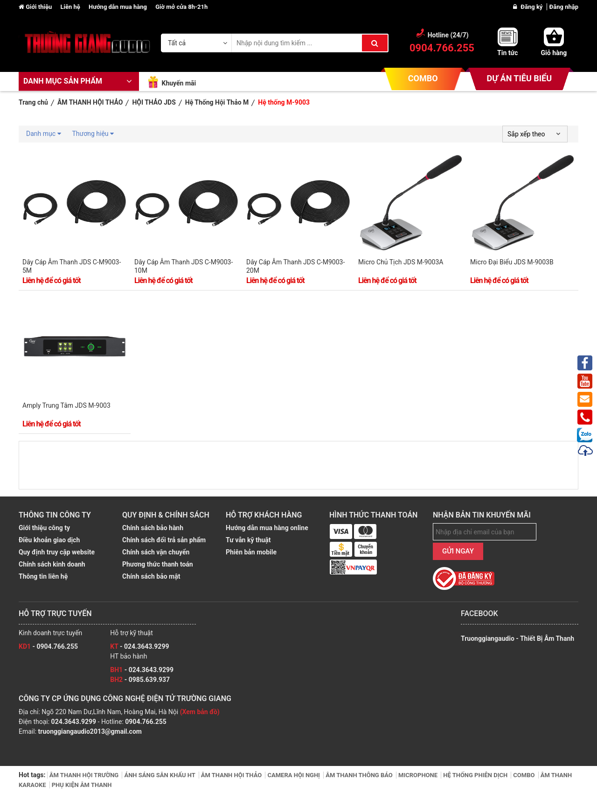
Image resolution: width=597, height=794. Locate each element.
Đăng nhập (563, 6)
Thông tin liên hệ (43, 576)
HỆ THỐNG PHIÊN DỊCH (476, 775)
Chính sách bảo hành (152, 528)
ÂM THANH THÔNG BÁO (360, 775)
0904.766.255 (145, 721)
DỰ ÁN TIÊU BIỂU (519, 78)
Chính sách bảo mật (151, 576)
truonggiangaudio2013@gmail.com (90, 731)
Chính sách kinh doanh (52, 564)
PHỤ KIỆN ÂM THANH (82, 784)
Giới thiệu (36, 6)
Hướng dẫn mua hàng (118, 6)
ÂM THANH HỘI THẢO (232, 775)
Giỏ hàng (554, 53)
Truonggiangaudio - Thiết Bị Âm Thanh (517, 638)
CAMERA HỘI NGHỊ (294, 775)
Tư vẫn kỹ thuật (248, 540)
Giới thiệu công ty (44, 528)
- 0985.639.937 (140, 679)
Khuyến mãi (178, 83)
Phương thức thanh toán (157, 564)
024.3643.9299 (73, 721)
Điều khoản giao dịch (49, 540)
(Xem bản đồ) (200, 712)
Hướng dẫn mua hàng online (267, 528)
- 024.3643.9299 (139, 646)
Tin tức (507, 53)
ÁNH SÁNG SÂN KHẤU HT (160, 775)
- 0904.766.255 (48, 646)
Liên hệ (71, 6)
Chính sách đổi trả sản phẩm (164, 540)
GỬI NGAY (458, 551)
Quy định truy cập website (57, 552)
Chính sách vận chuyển (155, 552)
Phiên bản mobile (251, 552)
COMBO (423, 78)
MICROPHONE (418, 775)
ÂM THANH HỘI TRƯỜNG (84, 775)
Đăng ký (532, 6)
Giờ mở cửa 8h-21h (181, 6)
